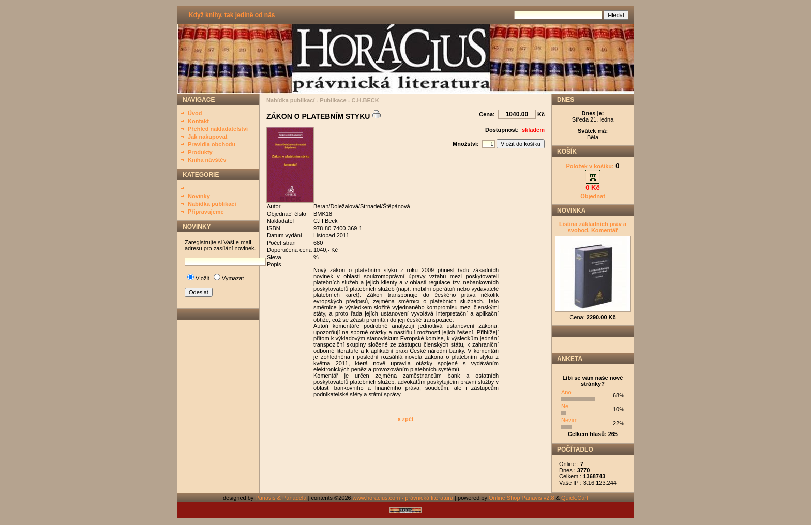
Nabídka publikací (212, 204)
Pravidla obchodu (211, 144)
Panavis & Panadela (281, 497)
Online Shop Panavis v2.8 (521, 497)
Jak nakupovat (207, 136)
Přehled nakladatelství (218, 129)
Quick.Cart (574, 497)
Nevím (569, 420)
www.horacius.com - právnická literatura (403, 497)
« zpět (405, 419)
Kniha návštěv (207, 160)
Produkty (200, 152)
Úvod (195, 113)
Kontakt (198, 121)
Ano (566, 392)
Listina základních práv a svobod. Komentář (592, 227)
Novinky (199, 196)
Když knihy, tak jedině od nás (232, 15)
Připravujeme (206, 211)
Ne (564, 406)
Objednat (592, 196)
